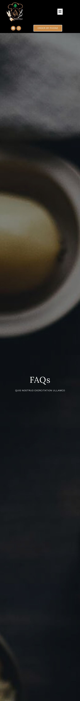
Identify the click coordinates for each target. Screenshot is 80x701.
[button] (60, 12)
